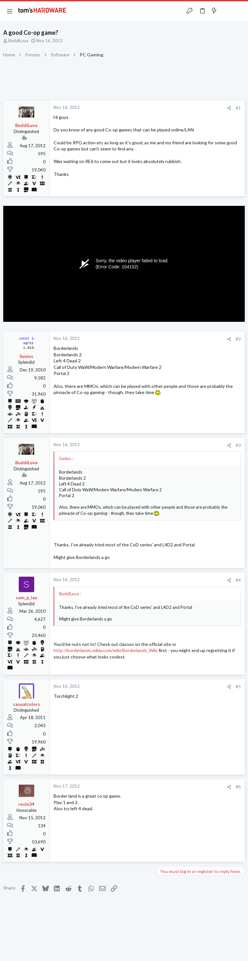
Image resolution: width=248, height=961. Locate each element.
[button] (9, 10)
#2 (238, 338)
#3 (238, 445)
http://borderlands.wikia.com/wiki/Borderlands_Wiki (106, 650)
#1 (238, 108)
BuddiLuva (18, 40)
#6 (238, 786)
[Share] (229, 108)
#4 (238, 580)
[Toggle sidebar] (227, 11)
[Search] (239, 11)
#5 (238, 686)
